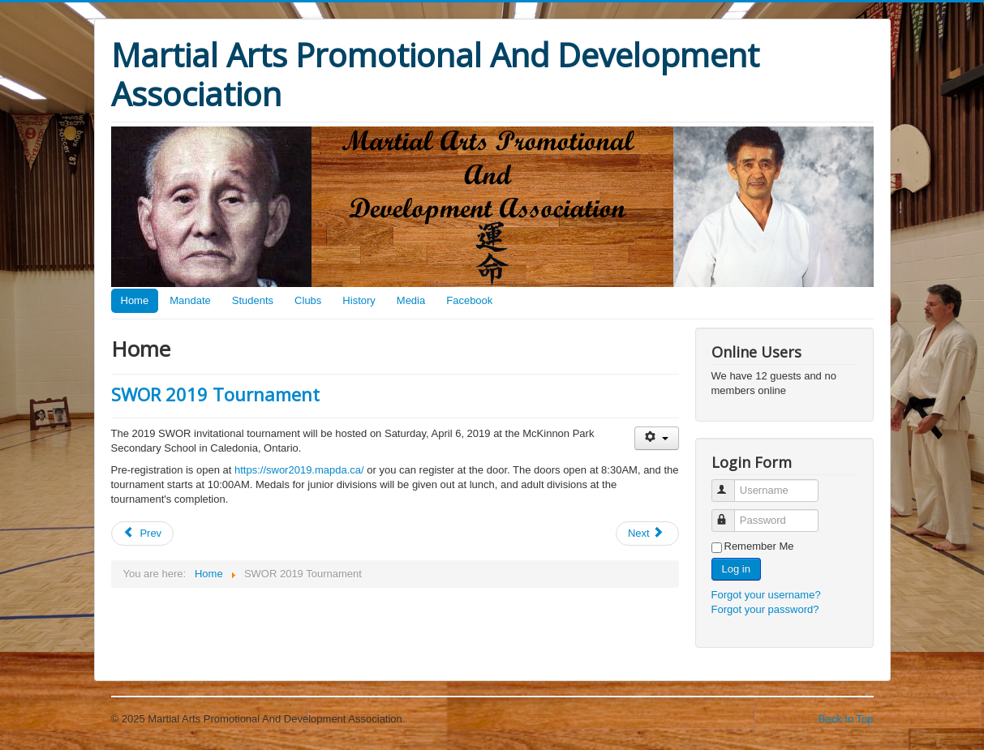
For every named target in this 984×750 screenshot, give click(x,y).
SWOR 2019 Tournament (215, 394)
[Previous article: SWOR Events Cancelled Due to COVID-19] (142, 533)
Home (135, 300)
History (358, 300)
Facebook (469, 300)
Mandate (190, 300)
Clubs (307, 300)
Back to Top (846, 719)
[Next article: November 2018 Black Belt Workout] (647, 533)
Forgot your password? (765, 609)
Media (411, 300)
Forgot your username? (766, 595)
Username (730, 483)
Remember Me (759, 546)
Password (730, 513)
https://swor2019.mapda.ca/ (299, 470)
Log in (736, 569)
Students (252, 300)
